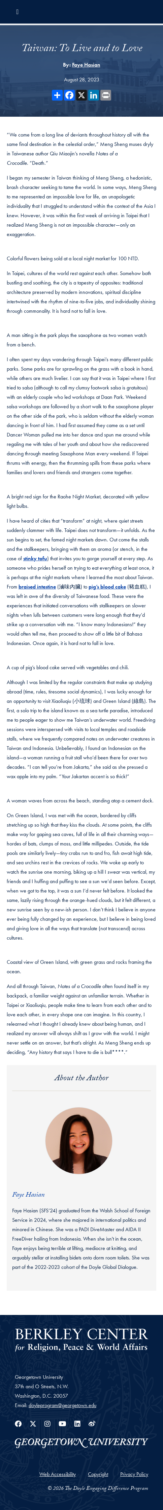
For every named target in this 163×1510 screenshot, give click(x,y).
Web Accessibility (57, 1474)
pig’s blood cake (107, 586)
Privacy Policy (134, 1474)
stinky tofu (35, 558)
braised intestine (37, 586)
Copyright (98, 1474)
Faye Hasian (86, 64)
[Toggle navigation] (17, 12)
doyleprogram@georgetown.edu (62, 1405)
